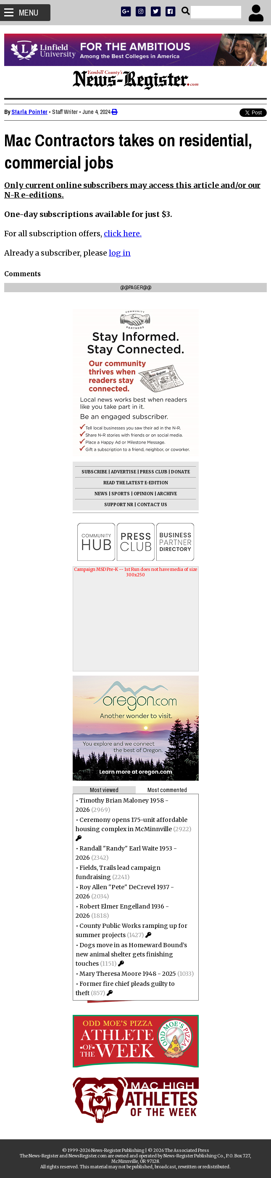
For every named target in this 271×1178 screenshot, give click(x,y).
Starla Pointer (29, 112)
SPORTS (120, 494)
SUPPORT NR (118, 504)
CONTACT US (152, 504)
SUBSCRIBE (94, 472)
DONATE (180, 472)
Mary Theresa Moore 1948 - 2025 (127, 973)
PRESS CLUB (153, 472)
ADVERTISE (123, 472)
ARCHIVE (167, 494)
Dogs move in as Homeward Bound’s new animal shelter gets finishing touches (131, 954)
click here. (123, 233)
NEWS (101, 494)
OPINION (143, 494)
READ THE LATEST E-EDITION (135, 483)
